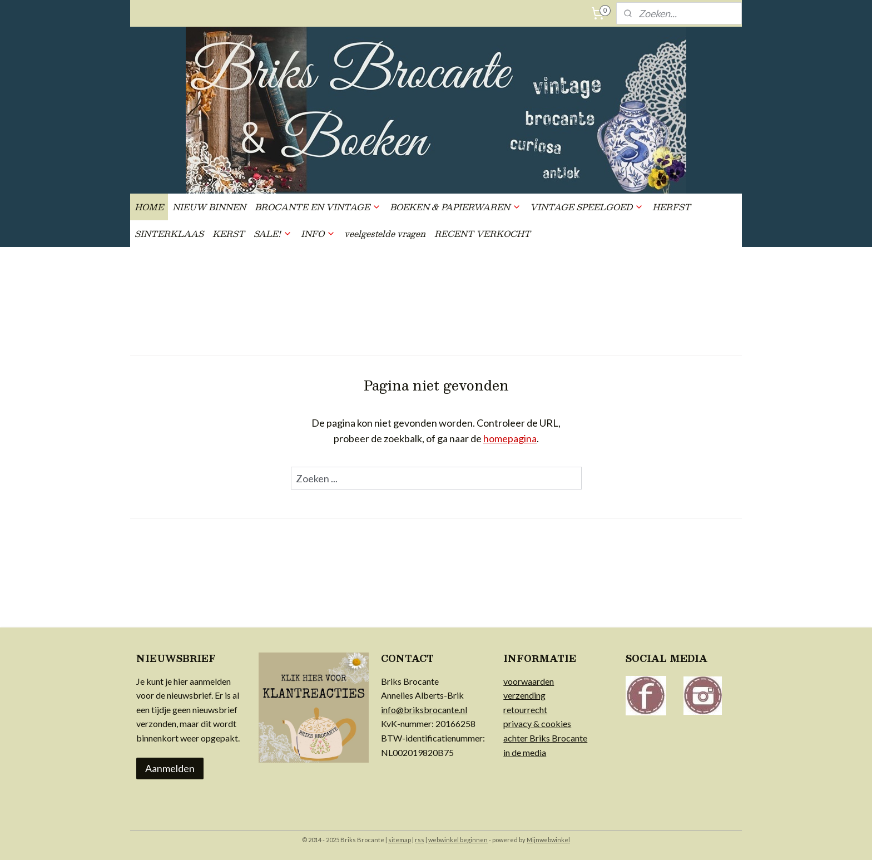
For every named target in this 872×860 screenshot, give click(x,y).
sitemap (399, 839)
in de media (524, 752)
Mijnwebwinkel (548, 839)
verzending (524, 695)
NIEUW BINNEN (209, 207)
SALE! (273, 233)
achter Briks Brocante (545, 738)
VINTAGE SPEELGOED (586, 207)
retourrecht (525, 709)
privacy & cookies (537, 723)
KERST (228, 233)
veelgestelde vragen (384, 233)
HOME (149, 207)
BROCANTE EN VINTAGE (318, 207)
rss (419, 839)
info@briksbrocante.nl (424, 709)
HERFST (671, 207)
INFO (318, 233)
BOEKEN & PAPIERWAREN (455, 207)
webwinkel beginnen (458, 839)
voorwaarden (528, 681)
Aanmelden (170, 768)
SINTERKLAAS (169, 233)
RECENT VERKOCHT (482, 233)
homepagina (510, 438)
